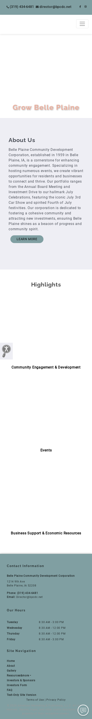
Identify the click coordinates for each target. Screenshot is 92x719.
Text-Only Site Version (21, 695)
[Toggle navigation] (82, 23)
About (11, 665)
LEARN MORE (27, 239)
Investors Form (17, 685)
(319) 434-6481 (20, 7)
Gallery (11, 670)
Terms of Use (35, 699)
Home (11, 661)
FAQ (9, 690)
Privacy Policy (56, 699)
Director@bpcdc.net (53, 7)
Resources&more (18, 675)
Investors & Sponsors (21, 680)
